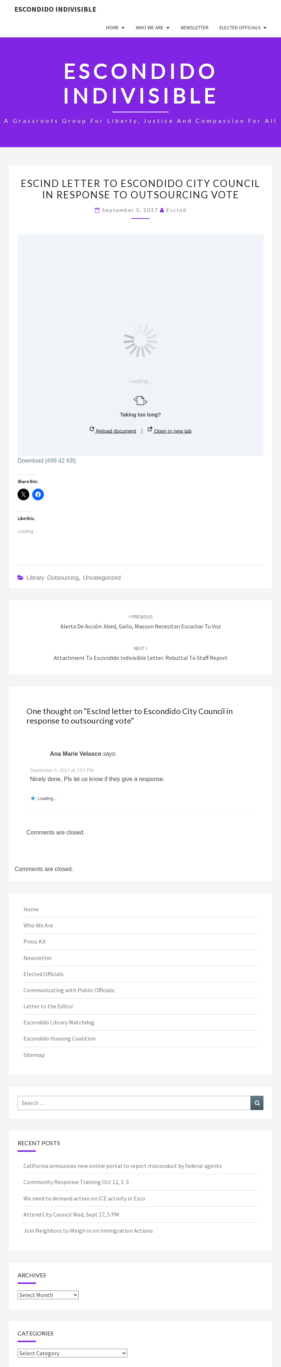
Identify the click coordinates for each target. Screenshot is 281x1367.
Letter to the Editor (48, 1006)
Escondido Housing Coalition (59, 1038)
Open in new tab (170, 430)
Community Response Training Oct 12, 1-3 (76, 1181)
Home (112, 27)
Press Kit (34, 941)
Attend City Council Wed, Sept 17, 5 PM (71, 1214)
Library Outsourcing (52, 578)
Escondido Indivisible (55, 9)
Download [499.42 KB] (47, 460)
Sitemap (34, 1054)
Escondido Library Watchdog (58, 1022)
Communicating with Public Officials (69, 990)
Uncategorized (102, 578)
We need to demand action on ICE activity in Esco (84, 1198)
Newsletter (195, 27)
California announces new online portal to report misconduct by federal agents (122, 1165)
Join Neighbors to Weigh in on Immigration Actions (88, 1230)
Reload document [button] (113, 430)
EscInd (176, 210)
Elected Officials (240, 27)
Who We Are (150, 27)
